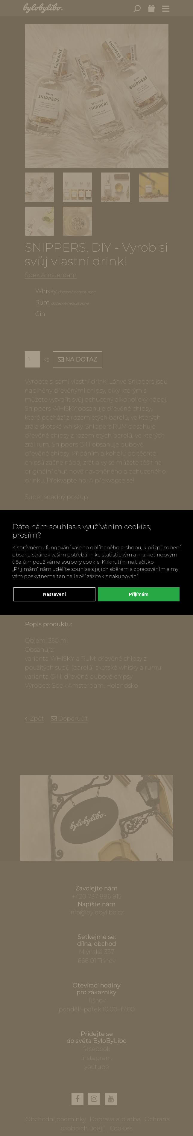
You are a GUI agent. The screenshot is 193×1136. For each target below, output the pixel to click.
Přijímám (138, 594)
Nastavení (54, 594)
